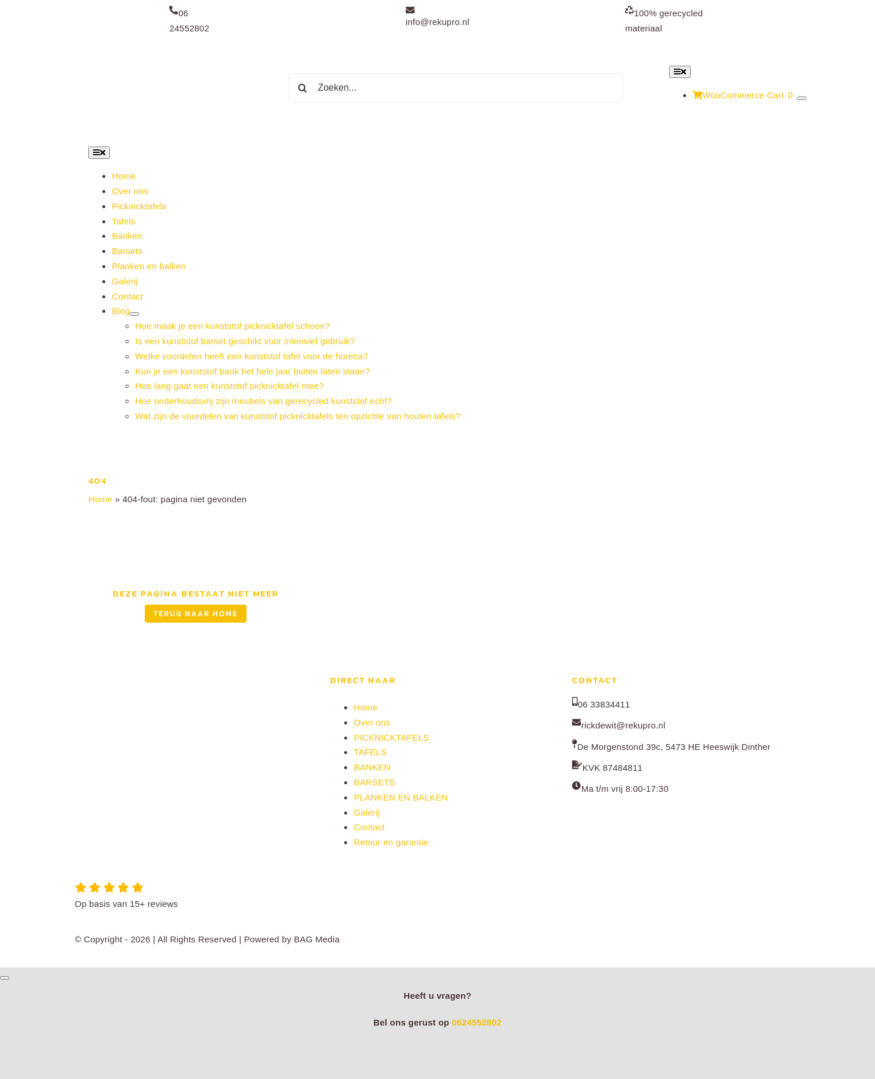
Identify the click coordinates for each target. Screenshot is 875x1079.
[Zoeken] (302, 87)
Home (100, 499)
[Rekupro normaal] (165, 49)
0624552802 (477, 1022)
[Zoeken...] (455, 87)
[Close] (4, 978)
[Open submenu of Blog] (134, 314)
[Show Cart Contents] (801, 98)
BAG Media (317, 939)
